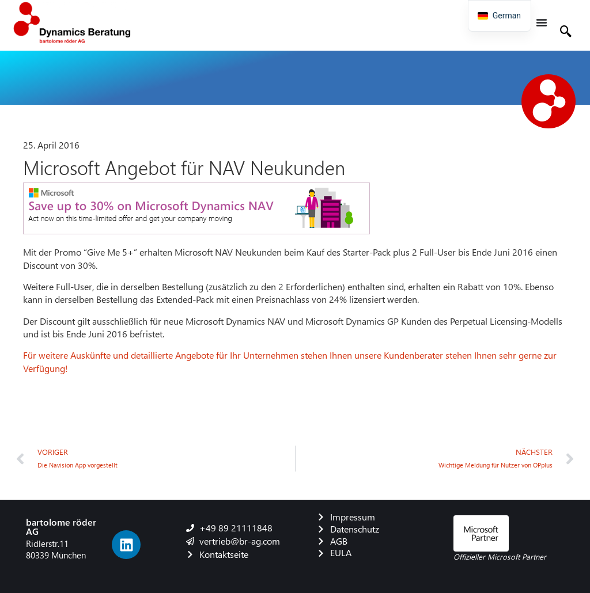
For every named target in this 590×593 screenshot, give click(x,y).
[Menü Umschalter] (541, 22)
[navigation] (499, 16)
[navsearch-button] (565, 32)
